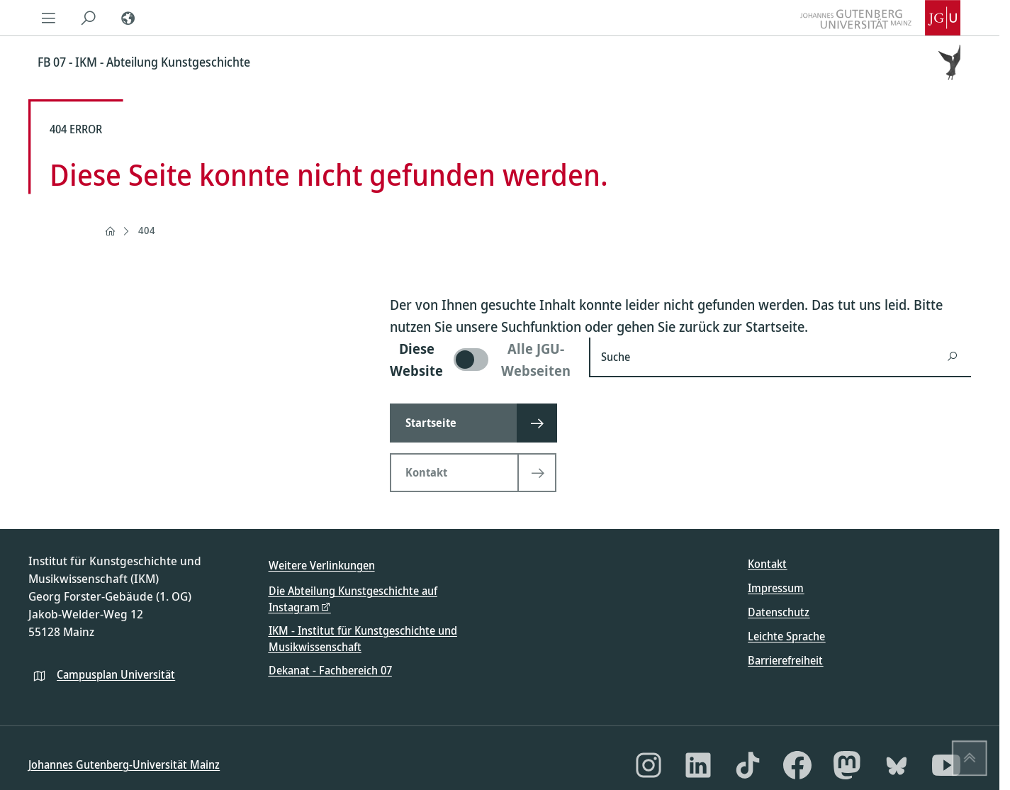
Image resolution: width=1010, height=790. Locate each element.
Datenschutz (778, 612)
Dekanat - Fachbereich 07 (330, 670)
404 (146, 230)
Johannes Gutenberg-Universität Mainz (124, 764)
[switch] (481, 360)
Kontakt (767, 564)
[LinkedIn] (698, 765)
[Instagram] (648, 765)
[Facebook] (797, 765)
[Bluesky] (896, 765)
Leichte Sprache (786, 636)
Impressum (776, 588)
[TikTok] (748, 765)
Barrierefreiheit (785, 660)
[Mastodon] (847, 765)
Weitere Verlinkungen (322, 565)
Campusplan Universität (116, 674)
